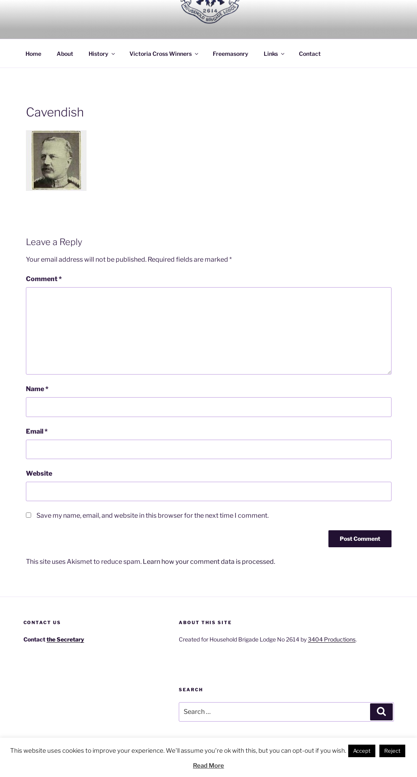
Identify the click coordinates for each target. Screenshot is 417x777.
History (102, 53)
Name (37, 389)
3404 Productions (332, 639)
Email (37, 431)
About (65, 53)
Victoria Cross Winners (164, 53)
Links (275, 53)
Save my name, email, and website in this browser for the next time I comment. (152, 515)
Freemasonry (230, 53)
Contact (310, 53)
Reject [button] (392, 750)
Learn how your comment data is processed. (209, 561)
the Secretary (65, 639)
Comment (44, 279)
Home (33, 53)
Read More (208, 765)
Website (39, 473)
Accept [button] (361, 750)
